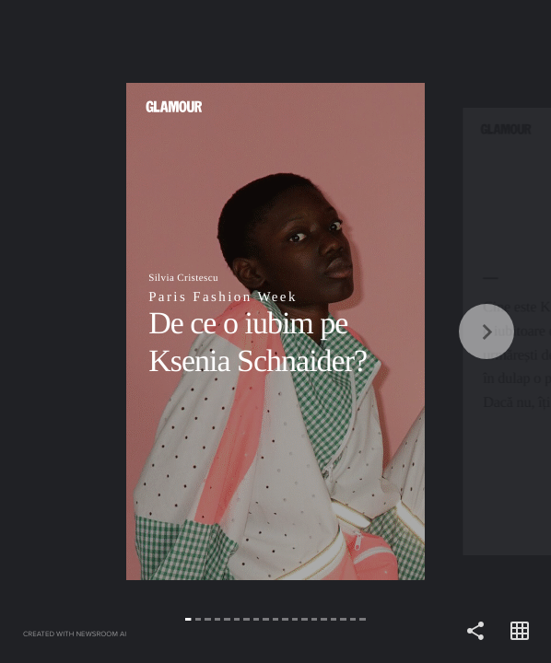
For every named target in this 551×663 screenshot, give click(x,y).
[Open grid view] (520, 632)
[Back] (138, 331)
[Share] (475, 632)
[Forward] (413, 331)
